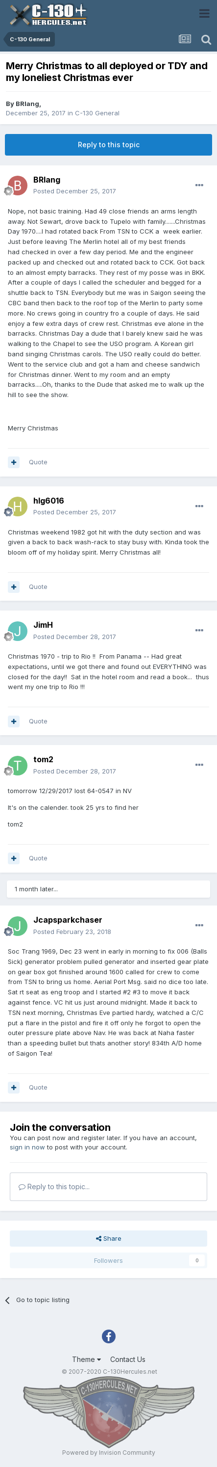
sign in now (27, 1147)
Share (108, 1238)
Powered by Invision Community (108, 1452)
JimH (43, 625)
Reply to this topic (109, 144)
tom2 (43, 759)
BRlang (27, 103)
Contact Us (127, 1359)
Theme (86, 1359)
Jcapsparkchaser (67, 920)
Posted (74, 191)
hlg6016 (48, 501)
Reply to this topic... (54, 1186)
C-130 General (97, 113)
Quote (38, 462)
